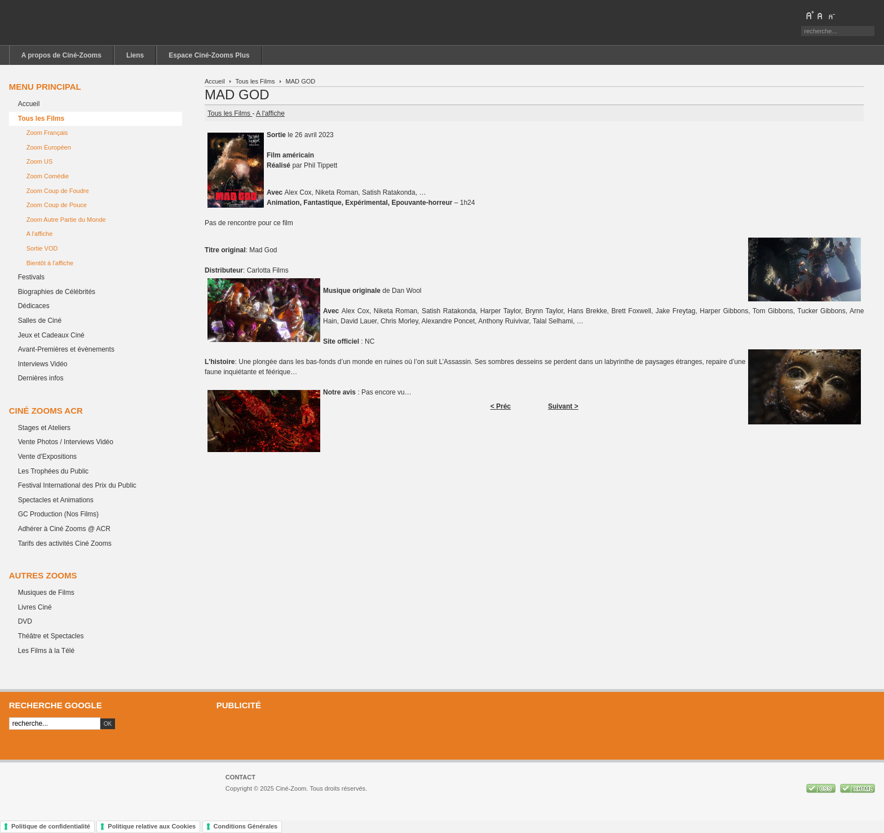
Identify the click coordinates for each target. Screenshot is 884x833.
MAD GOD (237, 94)
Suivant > (563, 406)
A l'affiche (270, 113)
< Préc (500, 406)
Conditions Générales (246, 826)
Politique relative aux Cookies (152, 826)
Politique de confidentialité (50, 826)
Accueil (215, 81)
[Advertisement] (541, 734)
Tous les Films (255, 81)
